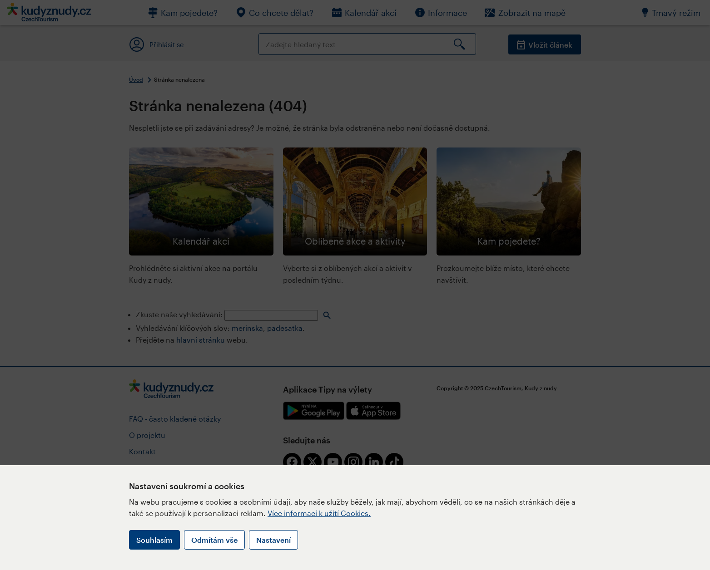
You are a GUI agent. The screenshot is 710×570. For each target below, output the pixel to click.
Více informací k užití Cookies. (319, 513)
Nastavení (273, 540)
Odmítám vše (214, 540)
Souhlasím (154, 540)
